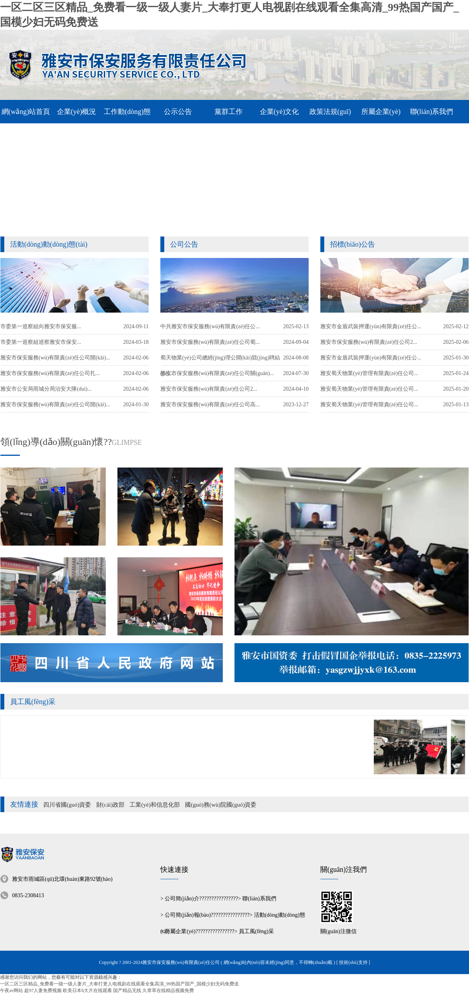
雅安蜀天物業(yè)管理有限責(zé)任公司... (369, 404)
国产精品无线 (127, 990)
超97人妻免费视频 (43, 990)
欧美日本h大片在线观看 (87, 990)
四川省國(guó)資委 (67, 805)
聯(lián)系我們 (259, 899)
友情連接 (24, 804)
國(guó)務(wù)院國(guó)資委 (220, 805)
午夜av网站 (11, 990)
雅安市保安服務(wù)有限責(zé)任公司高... (210, 404)
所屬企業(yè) (180, 931)
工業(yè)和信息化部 (155, 805)
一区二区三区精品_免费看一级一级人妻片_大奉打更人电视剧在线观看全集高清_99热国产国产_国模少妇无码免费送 (119, 984)
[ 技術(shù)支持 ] (353, 962)
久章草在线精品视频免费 (168, 990)
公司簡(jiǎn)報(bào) (188, 915)
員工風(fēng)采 (32, 702)
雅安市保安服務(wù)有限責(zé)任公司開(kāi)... (55, 404)
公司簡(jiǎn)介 (182, 899)
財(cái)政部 (110, 805)
